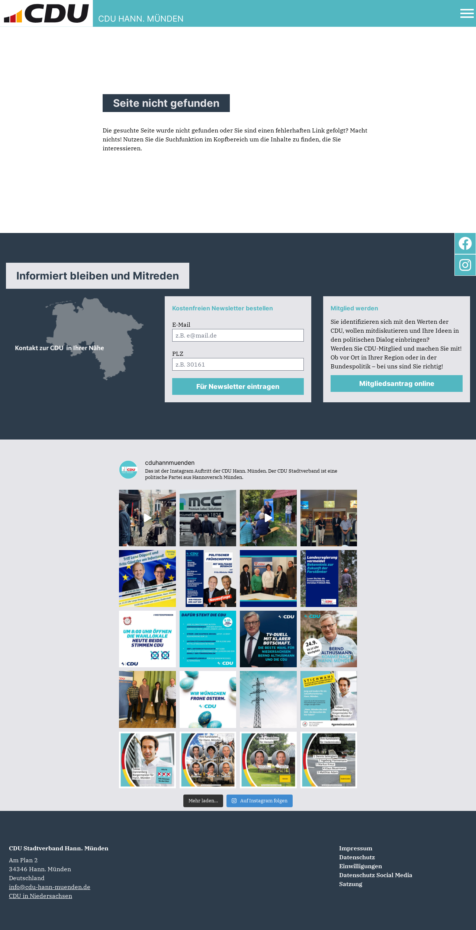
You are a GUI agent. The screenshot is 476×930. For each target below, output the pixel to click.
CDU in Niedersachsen (40, 895)
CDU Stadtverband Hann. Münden (59, 848)
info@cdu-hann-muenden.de (49, 887)
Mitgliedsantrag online (396, 383)
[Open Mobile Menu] (467, 13)
